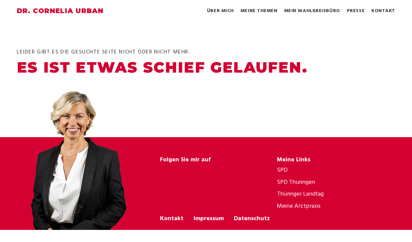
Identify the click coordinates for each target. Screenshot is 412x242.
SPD (282, 169)
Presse (356, 10)
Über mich (220, 10)
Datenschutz (252, 218)
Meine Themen (259, 10)
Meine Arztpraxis (299, 205)
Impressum (209, 218)
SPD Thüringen (296, 182)
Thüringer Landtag (300, 193)
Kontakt (383, 10)
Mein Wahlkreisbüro (312, 10)
